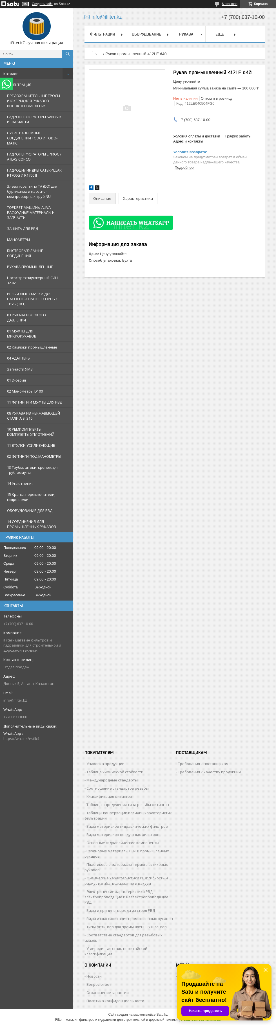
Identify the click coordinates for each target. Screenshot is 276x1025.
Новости (94, 976)
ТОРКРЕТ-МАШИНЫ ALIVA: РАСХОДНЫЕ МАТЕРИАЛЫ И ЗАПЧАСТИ (31, 212)
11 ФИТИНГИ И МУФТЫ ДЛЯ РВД (34, 402)
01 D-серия (16, 380)
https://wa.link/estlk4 (21, 738)
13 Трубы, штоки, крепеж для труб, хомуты (33, 470)
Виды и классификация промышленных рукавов (129, 918)
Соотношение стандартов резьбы (117, 788)
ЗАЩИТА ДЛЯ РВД (22, 228)
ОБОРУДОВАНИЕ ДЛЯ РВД (29, 510)
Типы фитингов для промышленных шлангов (126, 926)
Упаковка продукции (105, 763)
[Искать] (67, 54)
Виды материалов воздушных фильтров (122, 834)
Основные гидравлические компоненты (122, 842)
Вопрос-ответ (98, 984)
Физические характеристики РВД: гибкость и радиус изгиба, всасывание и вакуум (126, 880)
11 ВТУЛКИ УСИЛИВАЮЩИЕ (31, 445)
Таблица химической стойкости (114, 771)
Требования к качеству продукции (209, 771)
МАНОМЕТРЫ (18, 239)
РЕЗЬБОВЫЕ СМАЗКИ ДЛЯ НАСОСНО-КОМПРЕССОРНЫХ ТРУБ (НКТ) (32, 298)
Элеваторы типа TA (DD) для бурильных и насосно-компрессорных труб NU (32, 191)
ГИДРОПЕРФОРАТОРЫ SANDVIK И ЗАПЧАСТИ (34, 119)
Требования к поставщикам (203, 763)
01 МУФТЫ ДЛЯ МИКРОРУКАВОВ (21, 333)
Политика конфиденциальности (115, 1000)
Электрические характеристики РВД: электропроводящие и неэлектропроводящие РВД (126, 897)
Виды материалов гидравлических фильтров (127, 826)
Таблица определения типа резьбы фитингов (127, 804)
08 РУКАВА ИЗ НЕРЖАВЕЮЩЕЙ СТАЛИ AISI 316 (33, 416)
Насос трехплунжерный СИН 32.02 (32, 280)
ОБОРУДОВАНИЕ (146, 34)
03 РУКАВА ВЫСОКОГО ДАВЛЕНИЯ (26, 317)
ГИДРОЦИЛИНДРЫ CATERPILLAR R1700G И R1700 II (34, 173)
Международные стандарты (112, 780)
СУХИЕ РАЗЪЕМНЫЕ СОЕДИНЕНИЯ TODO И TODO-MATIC (32, 138)
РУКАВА (186, 34)
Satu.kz (162, 1015)
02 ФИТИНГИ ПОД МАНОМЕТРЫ (34, 456)
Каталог (10, 73)
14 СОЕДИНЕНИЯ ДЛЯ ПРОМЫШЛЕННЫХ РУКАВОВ (31, 524)
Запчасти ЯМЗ (20, 369)
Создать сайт (42, 4)
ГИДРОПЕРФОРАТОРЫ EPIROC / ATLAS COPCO (34, 157)
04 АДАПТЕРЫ (18, 358)
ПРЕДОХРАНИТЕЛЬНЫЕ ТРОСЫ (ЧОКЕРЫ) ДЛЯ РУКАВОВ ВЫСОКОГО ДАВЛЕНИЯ (33, 100)
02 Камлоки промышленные (32, 347)
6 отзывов (229, 4)
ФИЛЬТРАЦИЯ (19, 84)
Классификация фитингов (109, 796)
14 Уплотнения (20, 483)
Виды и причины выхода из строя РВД (120, 910)
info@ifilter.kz (15, 700)
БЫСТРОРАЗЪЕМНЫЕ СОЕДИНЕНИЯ (25, 253)
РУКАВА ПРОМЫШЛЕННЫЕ (30, 266)
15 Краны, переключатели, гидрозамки (31, 497)
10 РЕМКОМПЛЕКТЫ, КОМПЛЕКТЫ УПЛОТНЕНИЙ (30, 432)
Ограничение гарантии (107, 992)
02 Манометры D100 (25, 391)
